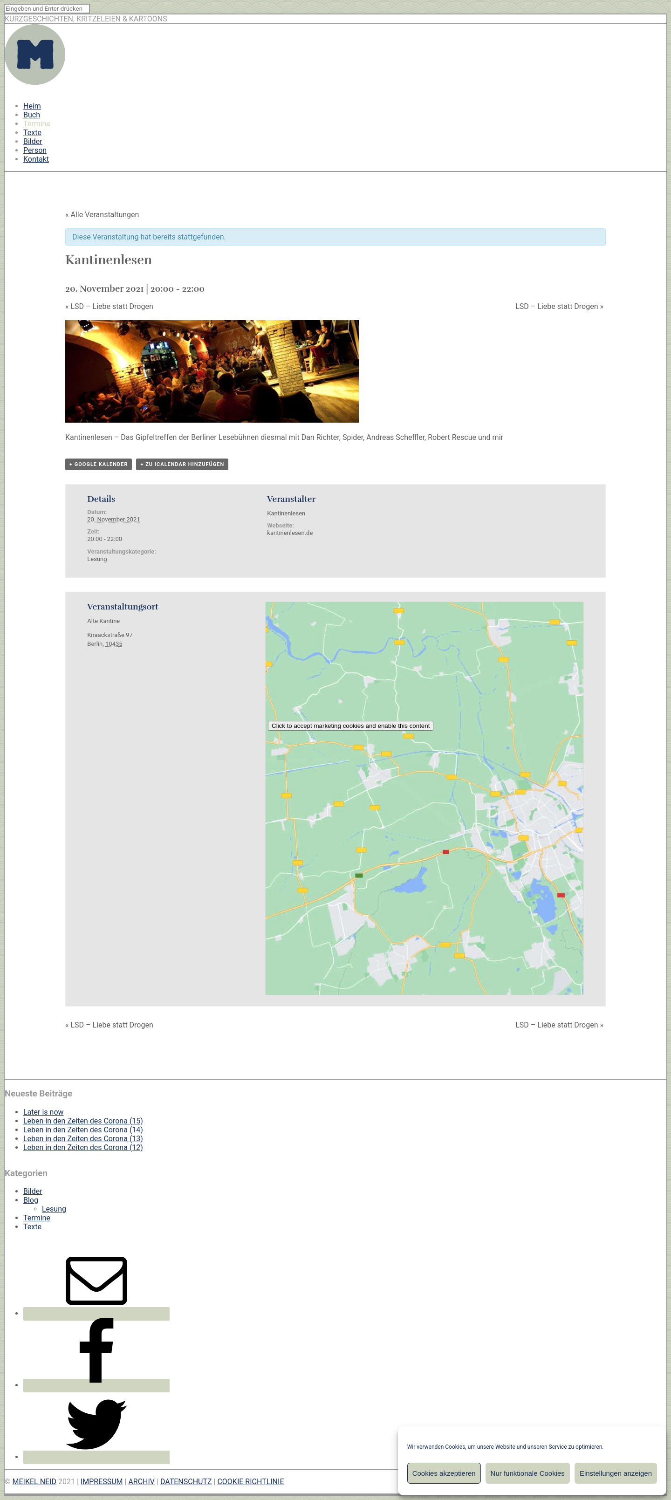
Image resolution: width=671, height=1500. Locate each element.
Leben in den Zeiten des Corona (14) (83, 1129)
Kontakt (36, 159)
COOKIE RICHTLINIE (250, 1481)
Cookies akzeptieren (444, 1473)
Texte (32, 132)
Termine (36, 123)
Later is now (43, 1112)
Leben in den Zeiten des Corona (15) (83, 1120)
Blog (30, 1200)
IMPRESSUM (102, 1481)
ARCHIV (141, 1481)
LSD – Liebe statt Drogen (109, 306)
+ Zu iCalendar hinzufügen (182, 464)
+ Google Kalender (98, 464)
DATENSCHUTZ (186, 1481)
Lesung (97, 558)
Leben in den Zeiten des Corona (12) (83, 1147)
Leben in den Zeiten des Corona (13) (83, 1138)
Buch (31, 114)
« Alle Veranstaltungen (102, 214)
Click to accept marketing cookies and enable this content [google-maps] (351, 725)
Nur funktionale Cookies (528, 1473)
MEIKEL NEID (35, 1481)
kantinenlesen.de (290, 532)
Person (35, 150)
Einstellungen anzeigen (616, 1473)
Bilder (32, 141)
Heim (32, 106)
